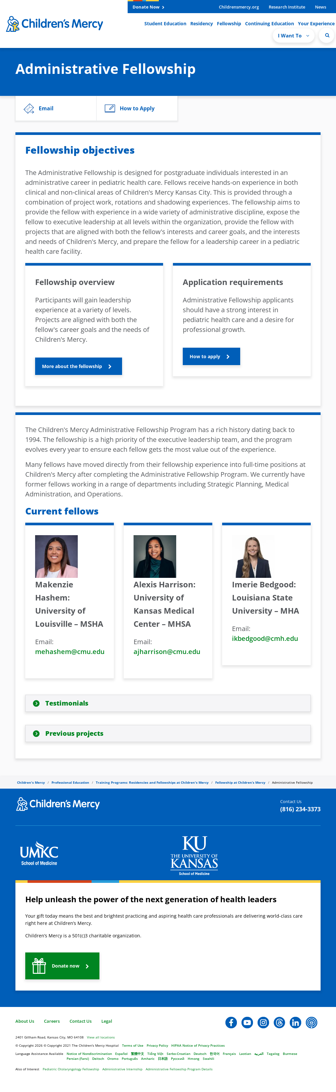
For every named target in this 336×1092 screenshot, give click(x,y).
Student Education (165, 23)
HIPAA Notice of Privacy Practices (198, 1045)
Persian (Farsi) (78, 1058)
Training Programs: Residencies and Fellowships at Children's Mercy (152, 782)
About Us (24, 1021)
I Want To (293, 35)
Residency (201, 23)
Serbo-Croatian (178, 1053)
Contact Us (81, 1021)
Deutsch (200, 1053)
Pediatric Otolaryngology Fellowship (71, 1069)
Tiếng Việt (155, 1053)
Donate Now (148, 7)
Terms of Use (132, 1045)
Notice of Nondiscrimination (89, 1053)
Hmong (194, 1058)
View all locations (101, 1037)
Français (229, 1053)
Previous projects (74, 733)
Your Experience (316, 23)
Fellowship (229, 23)
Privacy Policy (157, 1045)
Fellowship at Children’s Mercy (240, 782)
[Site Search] (326, 35)
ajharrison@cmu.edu (167, 651)
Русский (177, 1058)
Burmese (290, 1053)
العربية (258, 1053)
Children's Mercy (31, 782)
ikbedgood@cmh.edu (265, 638)
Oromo (112, 1058)
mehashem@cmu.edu (70, 651)
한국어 (215, 1053)
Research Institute (287, 7)
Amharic (148, 1058)
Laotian (245, 1053)
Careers (52, 1021)
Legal (106, 1021)
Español (121, 1053)
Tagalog (273, 1053)
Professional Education (70, 782)
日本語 (163, 1058)
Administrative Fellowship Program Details (179, 1069)
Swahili (208, 1058)
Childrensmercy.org (239, 7)
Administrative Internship (122, 1069)
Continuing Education (269, 23)
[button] (55, 108)
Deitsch (98, 1058)
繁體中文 (137, 1053)
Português (130, 1058)
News (320, 7)
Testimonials (66, 703)
